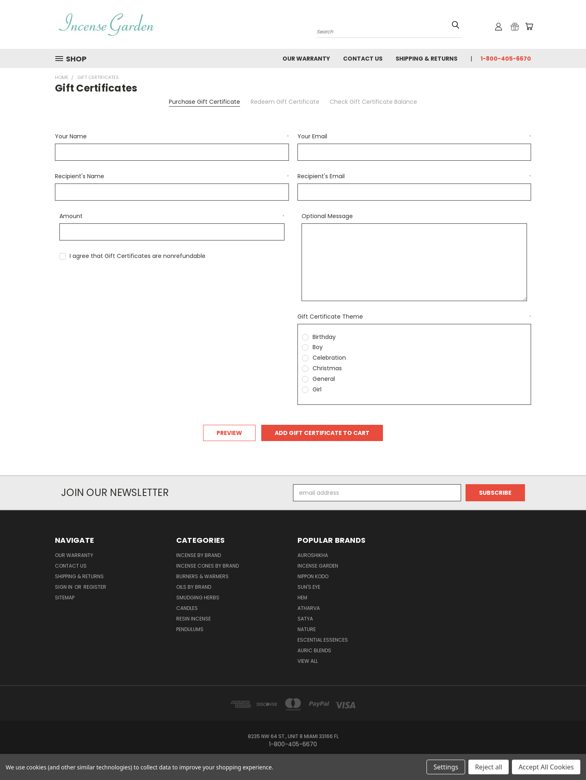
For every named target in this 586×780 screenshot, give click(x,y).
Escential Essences (322, 639)
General (324, 379)
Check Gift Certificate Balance (373, 102)
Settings (445, 767)
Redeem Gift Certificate (285, 102)
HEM (302, 597)
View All (307, 661)
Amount (172, 216)
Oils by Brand (193, 586)
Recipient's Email (414, 176)
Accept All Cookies (546, 767)
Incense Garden (317, 565)
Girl (317, 389)
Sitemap (64, 597)
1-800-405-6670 (506, 59)
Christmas (327, 368)
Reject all (488, 767)
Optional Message (327, 216)
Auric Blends (314, 650)
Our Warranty (306, 59)
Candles (187, 608)
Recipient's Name (172, 176)
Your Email (414, 136)
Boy (318, 347)
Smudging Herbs (197, 597)
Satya (305, 618)
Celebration (329, 358)
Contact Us (363, 59)
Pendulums (189, 629)
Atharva (308, 608)
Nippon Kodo (312, 576)
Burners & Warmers (202, 576)
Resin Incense (193, 618)
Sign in (64, 586)
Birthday (324, 337)
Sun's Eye (308, 586)
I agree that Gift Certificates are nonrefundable (138, 256)
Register (94, 586)
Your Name (172, 136)
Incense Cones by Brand (207, 565)
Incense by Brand (198, 555)
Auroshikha (312, 555)
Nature (306, 629)
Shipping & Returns (426, 59)
